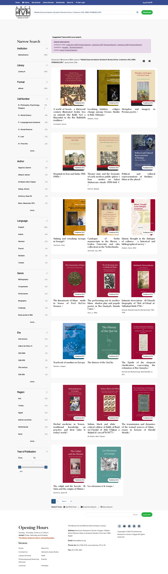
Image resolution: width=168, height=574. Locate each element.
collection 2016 (123, 45)
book (62, 50)
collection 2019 (72, 45)
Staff (43, 558)
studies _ (65, 47)
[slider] (19, 467)
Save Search (107, 507)
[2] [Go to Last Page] (71, 501)
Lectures (22, 568)
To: (34, 458)
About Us (45, 550)
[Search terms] (86, 12)
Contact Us (23, 554)
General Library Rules (49, 554)
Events (44, 561)
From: (20, 458)
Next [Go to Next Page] (64, 501)
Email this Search (89, 507)
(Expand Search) (84, 45)
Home (21, 550)
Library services (25, 558)
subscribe (147, 515)
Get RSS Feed (70, 507)
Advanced (147, 12)
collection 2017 (97, 45)
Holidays (44, 568)
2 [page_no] (57, 501)
